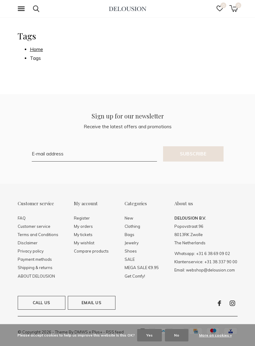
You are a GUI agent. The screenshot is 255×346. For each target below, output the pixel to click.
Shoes (131, 251)
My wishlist (84, 242)
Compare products (91, 251)
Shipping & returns (35, 267)
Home (36, 49)
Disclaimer (28, 242)
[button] (22, 9)
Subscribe (193, 154)
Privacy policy (31, 251)
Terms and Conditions (38, 234)
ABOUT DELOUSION (36, 276)
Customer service (34, 226)
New (129, 218)
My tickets (83, 234)
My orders (83, 226)
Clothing (132, 226)
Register (82, 218)
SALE (130, 259)
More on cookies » (215, 335)
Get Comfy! (135, 276)
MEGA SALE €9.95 (142, 267)
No (176, 335)
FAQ (22, 218)
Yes (149, 335)
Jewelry (132, 242)
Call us (41, 302)
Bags (129, 234)
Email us (91, 302)
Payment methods (35, 259)
